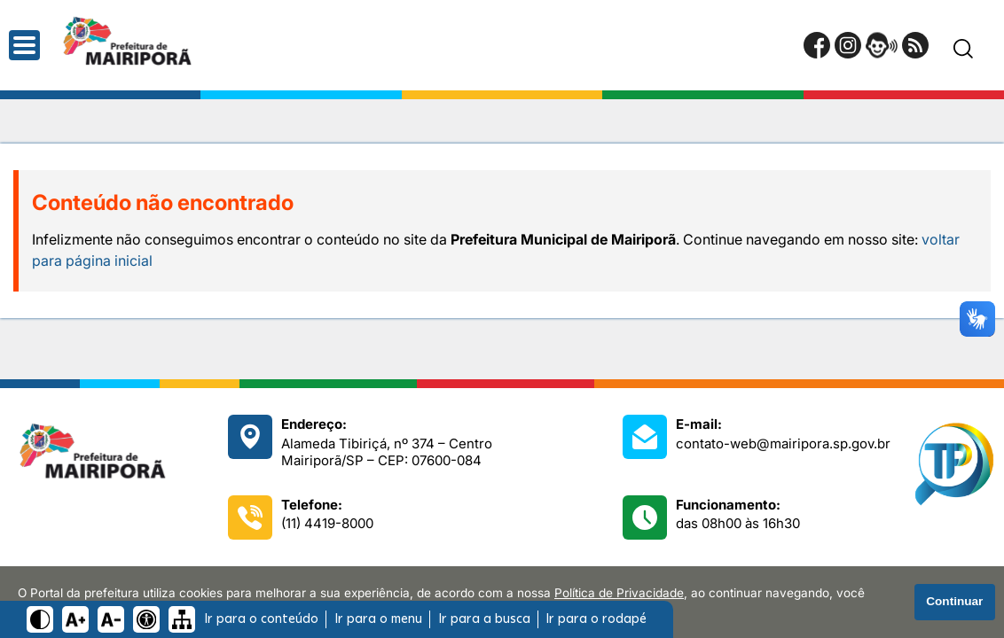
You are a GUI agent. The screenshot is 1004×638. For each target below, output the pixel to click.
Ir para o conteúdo (261, 619)
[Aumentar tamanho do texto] (75, 619)
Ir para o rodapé (596, 619)
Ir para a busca (484, 619)
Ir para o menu (378, 619)
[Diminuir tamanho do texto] (111, 619)
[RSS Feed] (915, 45)
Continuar (954, 601)
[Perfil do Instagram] (848, 45)
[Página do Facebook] (817, 45)
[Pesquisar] (963, 48)
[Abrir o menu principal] (24, 45)
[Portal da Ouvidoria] (882, 45)
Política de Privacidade (619, 593)
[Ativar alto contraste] (40, 619)
